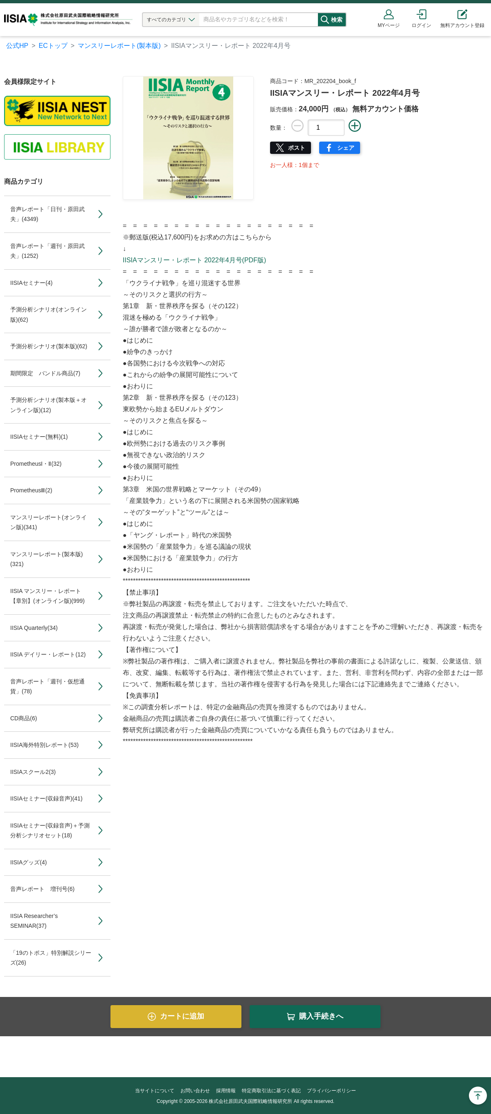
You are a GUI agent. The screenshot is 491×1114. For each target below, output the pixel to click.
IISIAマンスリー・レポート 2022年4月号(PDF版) (194, 260)
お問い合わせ (195, 1091)
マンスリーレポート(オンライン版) (48, 522)
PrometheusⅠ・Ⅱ (35, 463)
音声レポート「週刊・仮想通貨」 (47, 686)
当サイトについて (154, 1091)
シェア (345, 147)
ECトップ (53, 45)
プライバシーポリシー (331, 1091)
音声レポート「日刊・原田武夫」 (47, 214)
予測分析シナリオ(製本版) (48, 346)
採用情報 (226, 1091)
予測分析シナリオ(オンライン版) (48, 314)
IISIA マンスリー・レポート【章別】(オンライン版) (47, 596)
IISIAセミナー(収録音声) (46, 798)
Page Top (478, 1096)
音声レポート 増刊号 (42, 889)
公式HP (17, 45)
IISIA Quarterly (34, 628)
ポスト (296, 147)
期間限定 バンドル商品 (45, 373)
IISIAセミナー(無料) (39, 436)
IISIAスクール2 (33, 772)
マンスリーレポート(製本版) (119, 45)
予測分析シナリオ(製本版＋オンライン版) (48, 405)
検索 (342, 19)
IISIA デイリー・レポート (48, 654)
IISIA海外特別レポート (44, 745)
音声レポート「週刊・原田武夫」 (47, 251)
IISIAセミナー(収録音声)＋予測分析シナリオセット (50, 830)
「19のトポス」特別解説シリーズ (50, 957)
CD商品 (23, 718)
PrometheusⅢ (31, 490)
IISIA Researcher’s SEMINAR (34, 921)
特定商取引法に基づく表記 (271, 1091)
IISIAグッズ (28, 862)
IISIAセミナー (31, 283)
